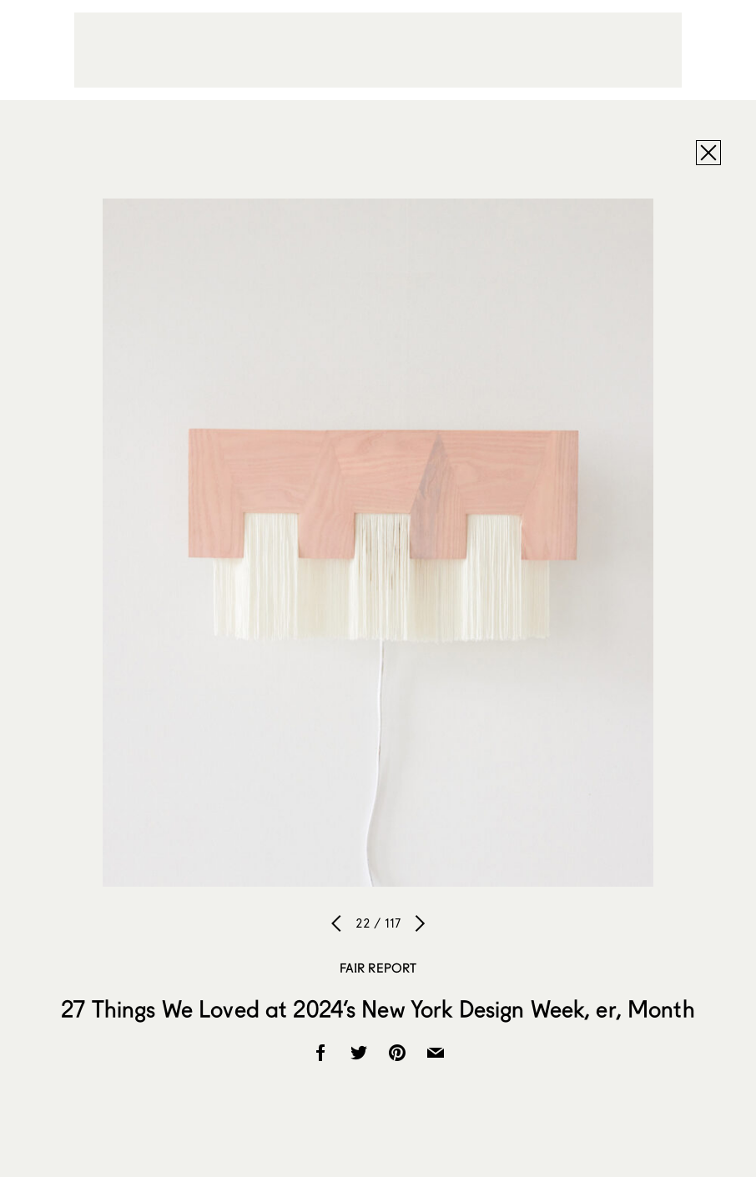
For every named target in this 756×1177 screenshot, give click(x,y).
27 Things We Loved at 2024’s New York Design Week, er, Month (377, 1008)
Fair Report (378, 967)
